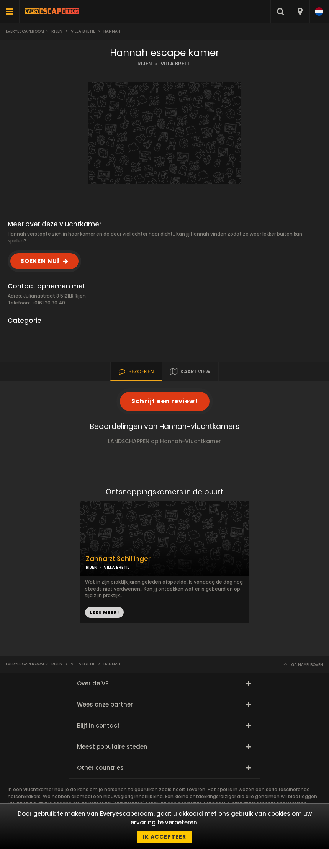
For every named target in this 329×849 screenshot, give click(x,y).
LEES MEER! (104, 612)
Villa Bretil (83, 31)
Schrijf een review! (164, 401)
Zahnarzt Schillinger (118, 559)
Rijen (56, 31)
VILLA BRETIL (176, 63)
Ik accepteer (164, 837)
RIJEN (144, 63)
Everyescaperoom (25, 31)
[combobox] (299, 11)
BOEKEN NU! (39, 261)
